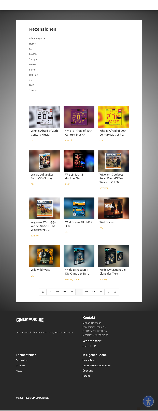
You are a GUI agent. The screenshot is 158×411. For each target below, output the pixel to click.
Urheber (20, 365)
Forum (86, 375)
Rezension (21, 360)
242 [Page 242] (86, 291)
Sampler (34, 59)
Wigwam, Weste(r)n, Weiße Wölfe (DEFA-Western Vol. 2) (43, 226)
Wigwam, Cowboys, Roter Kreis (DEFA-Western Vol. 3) (111, 178)
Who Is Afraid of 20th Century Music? (44, 132)
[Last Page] (115, 292)
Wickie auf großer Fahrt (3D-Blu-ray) (42, 176)
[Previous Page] (50, 292)
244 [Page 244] (100, 291)
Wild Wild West (40, 270)
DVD (31, 85)
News (19, 370)
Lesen (32, 64)
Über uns (87, 370)
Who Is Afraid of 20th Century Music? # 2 (112, 132)
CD (30, 48)
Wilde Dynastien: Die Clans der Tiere (112, 271)
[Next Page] (108, 292)
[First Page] (43, 292)
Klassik (33, 53)
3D (30, 79)
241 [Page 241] (79, 291)
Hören (32, 43)
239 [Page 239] (64, 291)
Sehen (32, 69)
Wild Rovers (106, 222)
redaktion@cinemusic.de (95, 334)
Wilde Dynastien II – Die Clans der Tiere (77, 271)
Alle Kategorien (37, 38)
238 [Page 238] (57, 291)
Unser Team (89, 360)
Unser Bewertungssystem (96, 365)
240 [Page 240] (71, 291)
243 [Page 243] (93, 291)
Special (33, 90)
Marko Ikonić (89, 346)
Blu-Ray (33, 74)
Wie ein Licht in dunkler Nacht (74, 176)
